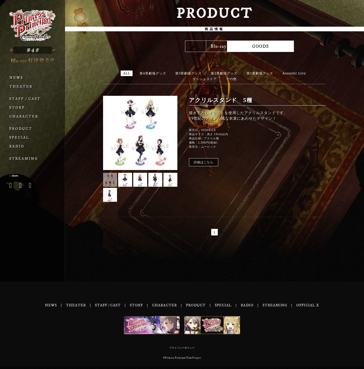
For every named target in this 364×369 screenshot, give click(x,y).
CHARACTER (23, 116)
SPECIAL (19, 137)
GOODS (288, 46)
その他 (231, 79)
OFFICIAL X (307, 307)
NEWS (16, 77)
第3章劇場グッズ (188, 73)
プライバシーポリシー (182, 350)
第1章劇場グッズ (260, 73)
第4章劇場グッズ (153, 73)
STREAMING (23, 158)
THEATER (20, 86)
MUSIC (215, 46)
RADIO (16, 146)
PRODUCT (20, 128)
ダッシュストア (204, 79)
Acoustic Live (294, 73)
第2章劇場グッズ (224, 73)
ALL (126, 73)
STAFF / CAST (25, 98)
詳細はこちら (203, 162)
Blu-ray (140, 46)
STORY (17, 107)
